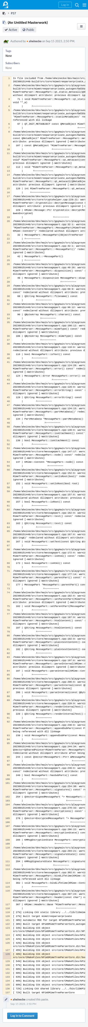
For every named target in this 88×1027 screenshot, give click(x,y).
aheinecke (34, 41)
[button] (84, 5)
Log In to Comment (22, 1016)
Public (30, 30)
